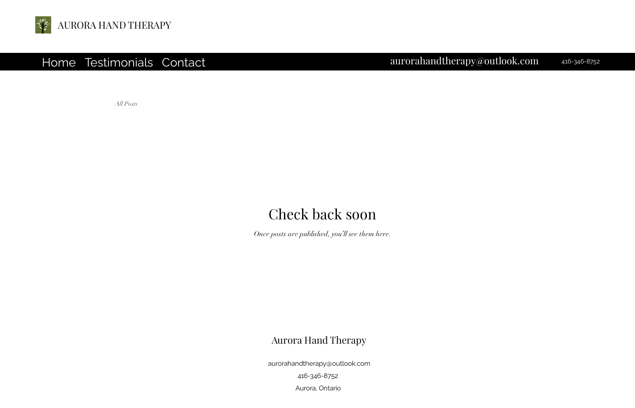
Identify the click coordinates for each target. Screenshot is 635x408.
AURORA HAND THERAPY (114, 24)
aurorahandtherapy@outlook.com (464, 60)
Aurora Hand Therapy (319, 339)
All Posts (126, 104)
